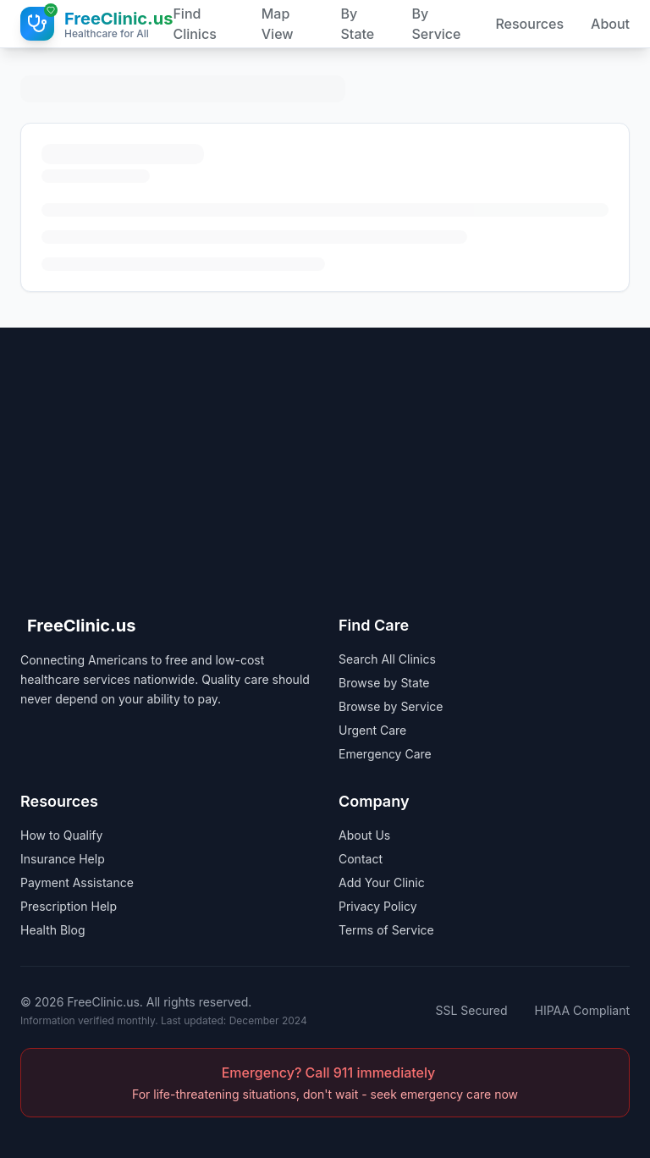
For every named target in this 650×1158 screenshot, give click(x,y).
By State (358, 23)
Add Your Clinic (382, 882)
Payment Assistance (77, 882)
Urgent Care (372, 730)
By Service (435, 23)
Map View (278, 23)
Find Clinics (194, 23)
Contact (361, 859)
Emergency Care (385, 754)
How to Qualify (61, 835)
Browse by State (384, 683)
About (610, 23)
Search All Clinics (387, 659)
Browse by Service (391, 706)
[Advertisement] (325, 446)
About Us (364, 835)
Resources (529, 23)
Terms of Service (386, 930)
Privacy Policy (378, 906)
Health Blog (52, 930)
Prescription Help (68, 906)
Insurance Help (62, 859)
